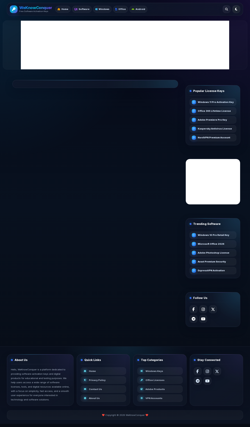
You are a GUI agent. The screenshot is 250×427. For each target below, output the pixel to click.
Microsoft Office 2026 (211, 244)
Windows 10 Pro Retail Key (214, 235)
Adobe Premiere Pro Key (212, 120)
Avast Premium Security (212, 262)
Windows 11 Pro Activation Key (213, 102)
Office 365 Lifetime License (214, 111)
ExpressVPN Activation (211, 271)
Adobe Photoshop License (214, 253)
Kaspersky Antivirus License (215, 129)
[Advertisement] (125, 45)
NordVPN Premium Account (214, 137)
